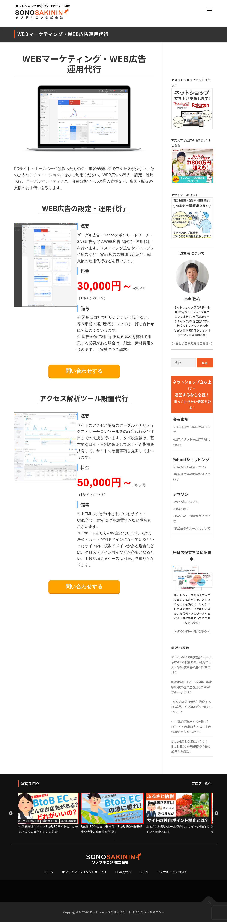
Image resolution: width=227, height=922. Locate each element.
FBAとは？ (181, 509)
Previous (11, 813)
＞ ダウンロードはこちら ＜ (192, 631)
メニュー (209, 9)
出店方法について (185, 501)
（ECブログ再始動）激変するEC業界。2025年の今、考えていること (191, 706)
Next (216, 813)
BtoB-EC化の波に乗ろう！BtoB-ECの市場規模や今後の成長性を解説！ (191, 746)
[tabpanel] (50, 813)
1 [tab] (116, 841)
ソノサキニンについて (172, 872)
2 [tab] (122, 841)
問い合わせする (84, 371)
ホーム (48, 872)
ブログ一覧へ (201, 783)
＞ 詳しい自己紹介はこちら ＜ (192, 343)
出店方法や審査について (190, 467)
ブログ (144, 872)
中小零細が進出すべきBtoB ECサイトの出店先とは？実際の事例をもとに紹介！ (191, 726)
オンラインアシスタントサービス (84, 872)
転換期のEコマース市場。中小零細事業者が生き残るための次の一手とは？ (191, 687)
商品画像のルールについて (191, 528)
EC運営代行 (123, 872)
